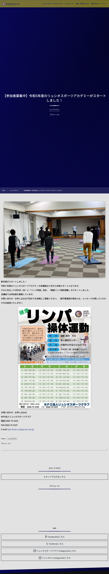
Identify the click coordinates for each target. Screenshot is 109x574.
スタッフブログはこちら (54, 476)
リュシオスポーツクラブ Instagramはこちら (56, 550)
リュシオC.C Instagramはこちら (56, 557)
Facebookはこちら (56, 536)
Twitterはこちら (56, 543)
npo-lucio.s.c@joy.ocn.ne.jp (21, 429)
